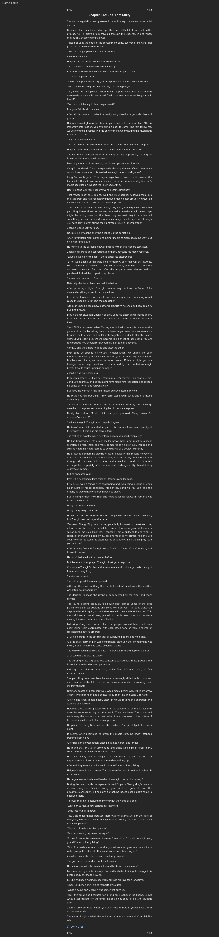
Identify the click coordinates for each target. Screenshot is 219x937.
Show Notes (75, 926)
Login (14, 3)
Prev (69, 9)
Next (149, 9)
